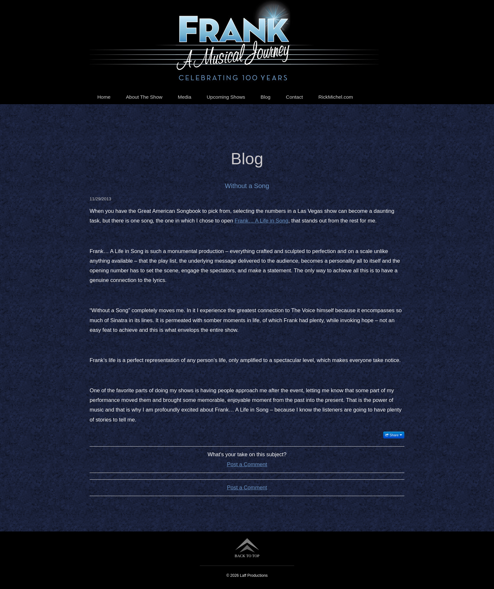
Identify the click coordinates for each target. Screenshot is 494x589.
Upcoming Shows (226, 97)
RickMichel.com (335, 97)
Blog (265, 97)
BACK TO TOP (246, 548)
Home (103, 97)
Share (393, 435)
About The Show (144, 97)
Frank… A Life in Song (261, 221)
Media (184, 97)
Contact (294, 97)
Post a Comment (247, 464)
